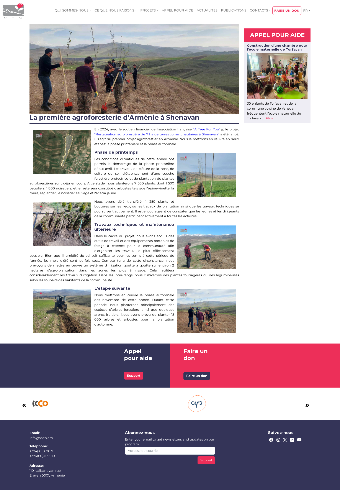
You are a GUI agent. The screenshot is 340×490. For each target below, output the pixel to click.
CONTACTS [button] (259, 10)
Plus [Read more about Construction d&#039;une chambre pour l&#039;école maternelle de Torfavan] (269, 118)
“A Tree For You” (208, 129)
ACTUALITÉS (207, 10)
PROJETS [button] (148, 10)
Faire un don (196, 376)
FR (305, 10)
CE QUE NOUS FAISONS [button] (114, 10)
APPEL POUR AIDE (177, 10)
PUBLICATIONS (233, 10)
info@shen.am (41, 438)
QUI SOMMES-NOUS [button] (71, 10)
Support (134, 375)
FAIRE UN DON (286, 10)
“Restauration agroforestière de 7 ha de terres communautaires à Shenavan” (156, 134)
